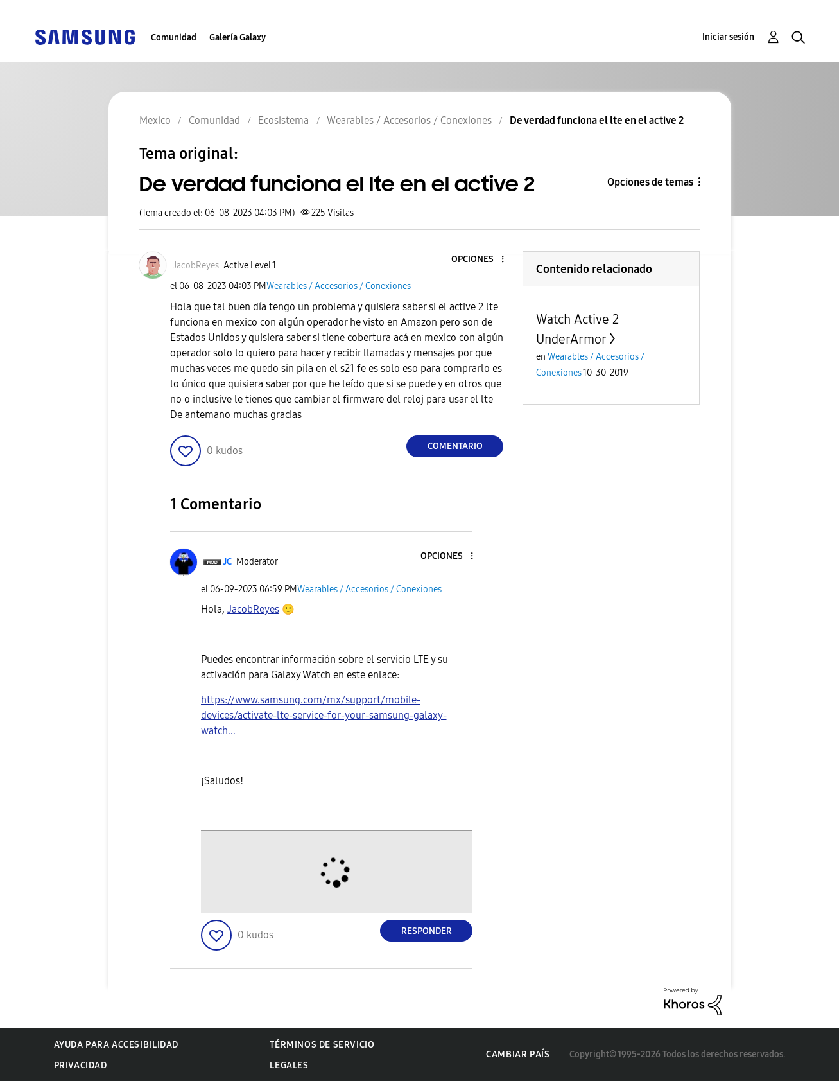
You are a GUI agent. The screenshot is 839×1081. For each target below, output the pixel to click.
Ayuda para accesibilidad (116, 1044)
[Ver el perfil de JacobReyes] (196, 265)
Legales (289, 1065)
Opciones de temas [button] (650, 182)
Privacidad (80, 1065)
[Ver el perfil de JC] (227, 561)
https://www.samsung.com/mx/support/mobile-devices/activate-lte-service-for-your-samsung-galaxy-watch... (324, 715)
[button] (481, 260)
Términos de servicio (322, 1044)
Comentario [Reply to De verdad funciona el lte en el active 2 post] (455, 446)
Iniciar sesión (728, 36)
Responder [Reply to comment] (426, 931)
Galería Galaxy (237, 37)
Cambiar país (517, 1054)
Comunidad (173, 37)
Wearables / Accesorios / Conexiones (338, 286)
